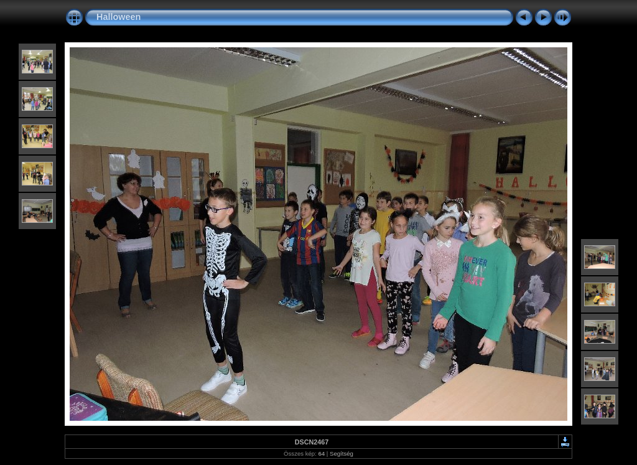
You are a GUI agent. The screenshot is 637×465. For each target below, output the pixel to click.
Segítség (341, 453)
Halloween (118, 17)
